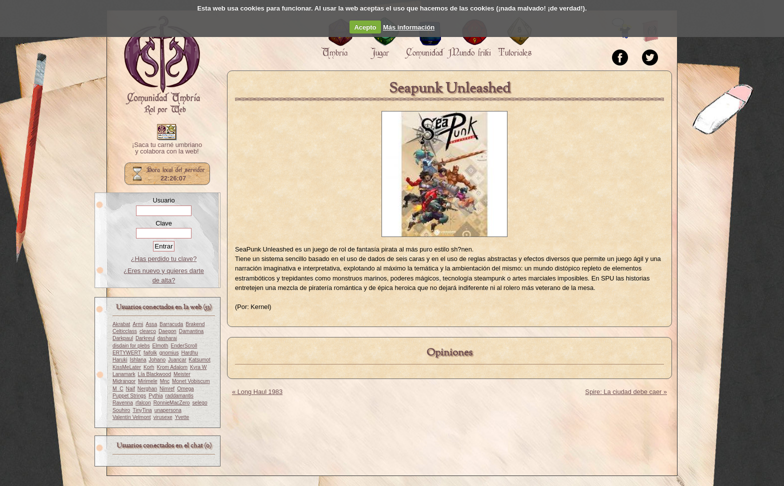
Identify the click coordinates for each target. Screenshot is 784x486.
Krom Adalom (172, 367)
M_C (118, 389)
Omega (185, 389)
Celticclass (124, 331)
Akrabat (121, 324)
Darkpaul (122, 338)
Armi (137, 324)
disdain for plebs (131, 345)
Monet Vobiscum (191, 381)
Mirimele (148, 381)
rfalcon (143, 403)
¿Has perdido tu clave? (164, 258)
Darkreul (145, 338)
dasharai (167, 338)
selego (200, 403)
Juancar (177, 359)
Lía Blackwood (155, 374)
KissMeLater (126, 367)
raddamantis (180, 395)
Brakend (195, 324)
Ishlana (138, 359)
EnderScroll (183, 345)
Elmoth (160, 345)
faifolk (150, 353)
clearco (148, 331)
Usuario (163, 200)
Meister (182, 374)
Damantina (191, 331)
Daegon (167, 331)
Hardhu (190, 353)
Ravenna (122, 403)
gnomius (169, 353)
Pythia (155, 395)
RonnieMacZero (172, 403)
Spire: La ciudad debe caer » (626, 392)
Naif (130, 389)
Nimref (167, 389)
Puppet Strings (129, 395)
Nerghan (147, 389)
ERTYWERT (126, 353)
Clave (164, 223)
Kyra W (198, 367)
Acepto (365, 27)
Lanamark (124, 374)
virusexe (163, 417)
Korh (149, 367)
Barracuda (171, 324)
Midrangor (124, 381)
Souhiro (121, 410)
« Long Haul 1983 (257, 392)
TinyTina (142, 410)
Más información (408, 27)
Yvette (182, 417)
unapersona (168, 410)
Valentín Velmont (131, 417)
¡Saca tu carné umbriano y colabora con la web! (167, 148)
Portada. (162, 66)
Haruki (120, 359)
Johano (157, 359)
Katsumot (199, 359)
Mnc (165, 381)
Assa (151, 324)
